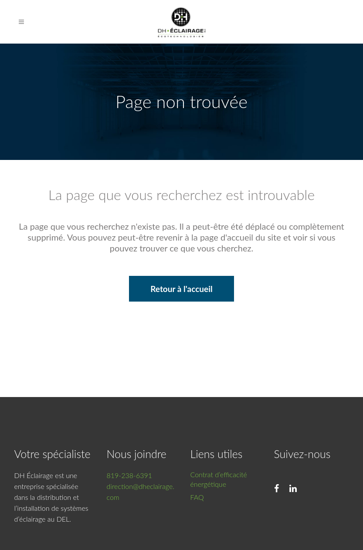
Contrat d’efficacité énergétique (218, 479)
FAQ (197, 497)
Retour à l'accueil (181, 289)
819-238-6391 (130, 475)
